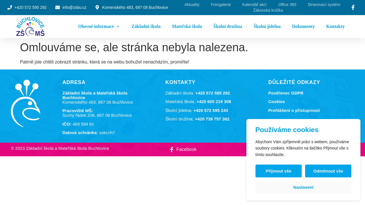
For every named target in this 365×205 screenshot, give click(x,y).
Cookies (276, 101)
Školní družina (227, 26)
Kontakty (335, 26)
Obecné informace (99, 26)
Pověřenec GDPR (285, 93)
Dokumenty (303, 26)
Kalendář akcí (254, 4)
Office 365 (287, 4)
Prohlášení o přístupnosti (294, 110)
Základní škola (146, 26)
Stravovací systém (324, 4)
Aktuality (192, 4)
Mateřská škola (187, 26)
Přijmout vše (278, 171)
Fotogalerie (221, 4)
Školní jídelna (267, 26)
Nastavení (303, 187)
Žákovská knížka (268, 10)
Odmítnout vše (328, 171)
